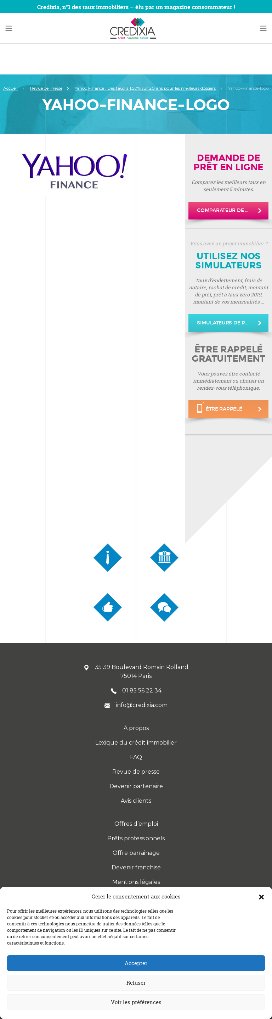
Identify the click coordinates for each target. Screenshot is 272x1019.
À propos (136, 728)
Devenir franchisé (136, 867)
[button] (261, 896)
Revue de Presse (46, 88)
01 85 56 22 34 (136, 690)
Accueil (10, 88)
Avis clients (136, 800)
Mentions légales (136, 882)
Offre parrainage (136, 853)
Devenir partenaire (136, 786)
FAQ (136, 757)
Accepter (136, 963)
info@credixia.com (136, 705)
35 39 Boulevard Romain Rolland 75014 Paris (136, 671)
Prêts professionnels (136, 838)
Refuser (136, 982)
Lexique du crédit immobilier (136, 742)
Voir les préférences (136, 1002)
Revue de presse (136, 771)
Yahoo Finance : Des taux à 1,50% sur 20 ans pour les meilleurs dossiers (145, 88)
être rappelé (219, 407)
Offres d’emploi (136, 823)
